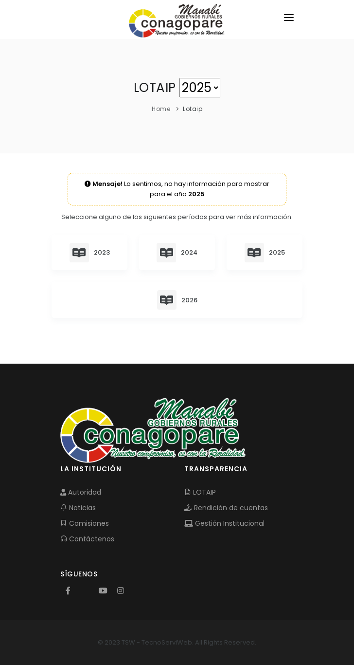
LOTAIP (200, 492)
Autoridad (80, 492)
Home (161, 109)
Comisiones (84, 523)
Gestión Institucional (224, 523)
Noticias (78, 508)
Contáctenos (87, 539)
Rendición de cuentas (226, 508)
